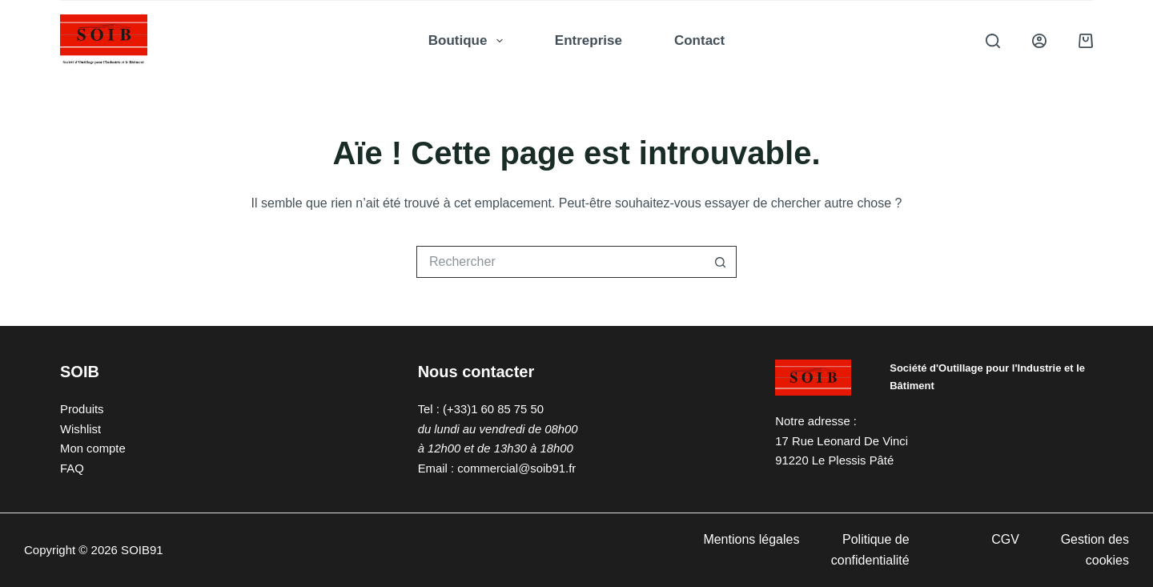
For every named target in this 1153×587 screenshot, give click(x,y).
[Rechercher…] (560, 262)
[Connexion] (1039, 41)
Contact (699, 40)
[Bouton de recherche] (721, 262)
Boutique (468, 40)
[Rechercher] (993, 41)
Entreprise (588, 40)
